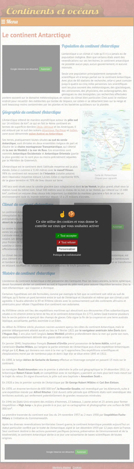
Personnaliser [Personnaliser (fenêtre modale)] (67, 249)
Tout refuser (67, 242)
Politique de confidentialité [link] (67, 254)
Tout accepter (67, 235)
